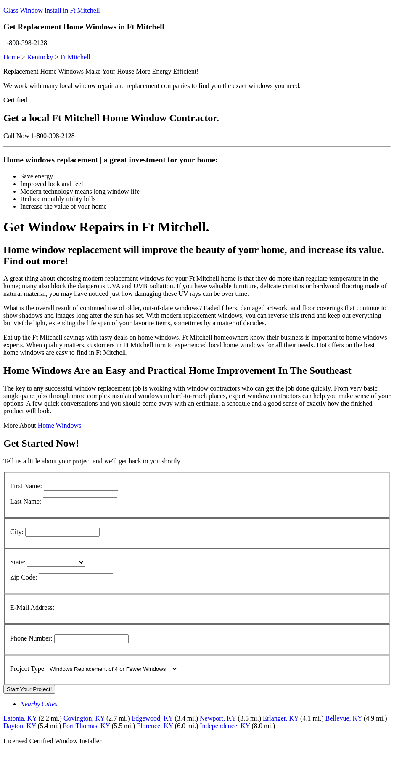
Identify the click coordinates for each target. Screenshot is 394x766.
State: (17, 562)
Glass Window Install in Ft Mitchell (51, 10)
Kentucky (40, 57)
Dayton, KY (19, 725)
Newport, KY (218, 718)
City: (17, 531)
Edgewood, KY (152, 718)
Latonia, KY (20, 718)
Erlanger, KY (281, 718)
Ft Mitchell (75, 57)
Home (11, 57)
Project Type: (28, 668)
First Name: (26, 485)
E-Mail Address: (32, 607)
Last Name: (25, 501)
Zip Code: (23, 577)
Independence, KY (225, 725)
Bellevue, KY (343, 718)
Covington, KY (84, 718)
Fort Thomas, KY (86, 725)
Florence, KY (155, 725)
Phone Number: (31, 638)
